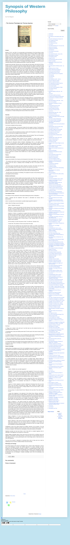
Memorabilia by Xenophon (53, 55)
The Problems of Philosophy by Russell (56, 279)
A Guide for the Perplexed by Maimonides (56, 96)
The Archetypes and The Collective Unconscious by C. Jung (55, 331)
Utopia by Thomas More (53, 140)
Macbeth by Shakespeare (53, 157)
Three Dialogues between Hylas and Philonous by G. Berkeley (55, 183)
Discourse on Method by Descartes (55, 159)
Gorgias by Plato (52, 58)
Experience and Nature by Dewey (55, 292)
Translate (55, 25)
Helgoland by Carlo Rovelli (53, 399)
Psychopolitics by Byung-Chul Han (55, 383)
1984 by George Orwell (53, 315)
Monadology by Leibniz (53, 176)
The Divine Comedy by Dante (54, 109)
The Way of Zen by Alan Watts (54, 327)
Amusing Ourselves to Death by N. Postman (57, 360)
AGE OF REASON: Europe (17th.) (55, 154)
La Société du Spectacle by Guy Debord (56, 345)
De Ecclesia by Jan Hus (53, 133)
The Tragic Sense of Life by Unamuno (55, 282)
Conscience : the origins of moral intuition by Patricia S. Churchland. (56, 398)
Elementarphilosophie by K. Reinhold (55, 219)
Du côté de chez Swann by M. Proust (55, 280)
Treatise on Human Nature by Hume (55, 187)
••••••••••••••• (51, 35)
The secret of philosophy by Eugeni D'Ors (56, 314)
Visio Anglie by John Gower (54, 127)
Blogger (39, 513)
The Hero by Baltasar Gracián (54, 158)
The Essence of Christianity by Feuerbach (56, 243)
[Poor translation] (7, 523)
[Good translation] (3, 523)
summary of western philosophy (60, 417)
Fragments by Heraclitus (53, 48)
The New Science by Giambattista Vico (56, 186)
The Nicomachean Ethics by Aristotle (55, 59)
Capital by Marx (51, 257)
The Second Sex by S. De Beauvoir (55, 318)
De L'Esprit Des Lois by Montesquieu (55, 191)
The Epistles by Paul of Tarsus (54, 72)
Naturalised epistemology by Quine (55, 346)
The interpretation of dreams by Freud (55, 271)
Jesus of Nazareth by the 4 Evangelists (56, 73)
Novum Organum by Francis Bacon (55, 145)
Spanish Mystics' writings (53, 146)
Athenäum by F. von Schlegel (54, 225)
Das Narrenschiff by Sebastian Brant (55, 134)
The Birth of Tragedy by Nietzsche (55, 261)
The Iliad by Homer (52, 41)
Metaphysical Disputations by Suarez (55, 151)
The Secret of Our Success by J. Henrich (56, 389)
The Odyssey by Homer (53, 43)
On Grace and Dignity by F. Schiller (55, 220)
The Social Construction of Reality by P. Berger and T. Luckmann (56, 342)
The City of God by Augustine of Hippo (56, 87)
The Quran (51, 93)
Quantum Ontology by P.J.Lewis (54, 391)
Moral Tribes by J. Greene (53, 382)
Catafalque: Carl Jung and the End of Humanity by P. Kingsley (55, 393)
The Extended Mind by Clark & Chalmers (56, 366)
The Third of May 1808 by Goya (54, 233)
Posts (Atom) (12, 495)
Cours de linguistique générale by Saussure (56, 283)
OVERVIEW (51, 33)
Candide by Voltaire (52, 190)
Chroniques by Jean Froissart (54, 132)
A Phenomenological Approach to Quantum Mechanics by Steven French (56, 404)
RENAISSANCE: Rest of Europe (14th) (56, 126)
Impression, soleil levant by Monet (55, 260)
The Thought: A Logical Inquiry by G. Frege (56, 286)
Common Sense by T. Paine (54, 204)
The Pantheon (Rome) (53, 88)
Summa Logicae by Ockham (54, 108)
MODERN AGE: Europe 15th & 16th (55, 137)
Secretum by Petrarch (53, 113)
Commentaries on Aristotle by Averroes (56, 97)
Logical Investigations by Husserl (55, 275)
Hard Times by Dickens (53, 250)
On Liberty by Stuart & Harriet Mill (55, 252)
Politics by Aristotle (52, 60)
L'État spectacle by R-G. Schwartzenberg (56, 356)
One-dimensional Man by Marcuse (55, 338)
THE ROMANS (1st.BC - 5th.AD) (55, 79)
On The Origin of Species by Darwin (55, 253)
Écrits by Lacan (51, 340)
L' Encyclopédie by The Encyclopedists (56, 188)
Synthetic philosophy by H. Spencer (55, 254)
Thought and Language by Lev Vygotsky (56, 298)
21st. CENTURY (52, 371)
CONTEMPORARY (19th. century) (55, 228)
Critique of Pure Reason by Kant (54, 210)
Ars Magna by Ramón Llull (53, 106)
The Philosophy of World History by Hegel (56, 239)
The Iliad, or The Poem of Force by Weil (56, 304)
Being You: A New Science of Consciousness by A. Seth (54, 401)
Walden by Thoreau (52, 249)
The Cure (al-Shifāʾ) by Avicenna (54, 95)
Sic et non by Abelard (52, 101)
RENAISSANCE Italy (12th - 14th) (55, 112)
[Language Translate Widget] (54, 24)
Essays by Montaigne (52, 150)
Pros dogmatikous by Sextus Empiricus (56, 83)
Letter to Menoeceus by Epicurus (55, 69)
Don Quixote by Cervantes (53, 155)
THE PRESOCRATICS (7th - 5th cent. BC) (56, 45)
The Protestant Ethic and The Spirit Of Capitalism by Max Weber (55, 278)
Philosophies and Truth (53, 408)
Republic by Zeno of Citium (53, 68)
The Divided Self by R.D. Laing (54, 332)
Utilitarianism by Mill (52, 256)
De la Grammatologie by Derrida (54, 347)
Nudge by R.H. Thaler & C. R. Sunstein (56, 376)
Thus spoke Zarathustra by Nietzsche (55, 265)
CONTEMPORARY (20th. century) (55, 274)
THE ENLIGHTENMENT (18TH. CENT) (56, 178)
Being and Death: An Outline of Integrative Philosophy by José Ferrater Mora (56, 334)
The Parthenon (51, 49)
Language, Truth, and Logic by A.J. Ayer (56, 301)
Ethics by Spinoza (52, 172)
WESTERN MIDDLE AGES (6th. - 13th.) (56, 100)
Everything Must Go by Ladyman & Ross (56, 375)
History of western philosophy (60, 414)
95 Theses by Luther (52, 141)
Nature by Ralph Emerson (53, 240)
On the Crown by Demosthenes (54, 70)
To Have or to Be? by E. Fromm (54, 355)
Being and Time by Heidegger (54, 293)
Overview (13, 501)
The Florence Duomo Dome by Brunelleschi (56, 123)
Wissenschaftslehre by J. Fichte (54, 221)
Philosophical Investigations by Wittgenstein (56, 322)
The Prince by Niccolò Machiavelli (55, 118)
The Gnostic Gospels (52, 85)
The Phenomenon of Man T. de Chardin (56, 323)
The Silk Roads (51, 76)
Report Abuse (51, 411)
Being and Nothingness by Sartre (55, 305)
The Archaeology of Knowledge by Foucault (56, 349)
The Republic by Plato (53, 56)
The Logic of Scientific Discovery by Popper (56, 297)
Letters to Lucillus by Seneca (54, 81)
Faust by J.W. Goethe (53, 231)
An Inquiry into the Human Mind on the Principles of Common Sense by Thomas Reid (56, 201)
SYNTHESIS (51, 406)
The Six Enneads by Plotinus (54, 84)
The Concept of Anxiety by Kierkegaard (56, 248)
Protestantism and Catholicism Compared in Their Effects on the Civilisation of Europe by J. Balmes (57, 245)
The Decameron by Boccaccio (54, 115)
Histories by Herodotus (53, 47)
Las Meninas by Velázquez (53, 163)
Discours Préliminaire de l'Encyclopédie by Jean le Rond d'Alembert (56, 193)
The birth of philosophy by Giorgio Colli (56, 38)
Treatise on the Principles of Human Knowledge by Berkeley (55, 181)
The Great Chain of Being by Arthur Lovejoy (56, 300)
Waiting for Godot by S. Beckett (54, 324)
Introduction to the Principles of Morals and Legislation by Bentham (56, 212)
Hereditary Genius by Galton (54, 258)
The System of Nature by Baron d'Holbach (56, 203)
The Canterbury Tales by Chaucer (55, 130)
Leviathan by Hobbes (52, 166)
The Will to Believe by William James (55, 270)
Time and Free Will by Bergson (54, 266)
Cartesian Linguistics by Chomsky (55, 343)
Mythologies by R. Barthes (53, 326)
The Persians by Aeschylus (53, 51)
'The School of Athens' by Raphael (55, 120)
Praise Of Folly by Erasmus (54, 138)
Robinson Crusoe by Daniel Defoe (55, 184)
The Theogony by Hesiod (53, 40)
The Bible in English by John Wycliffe (55, 129)
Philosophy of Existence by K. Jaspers (55, 302)
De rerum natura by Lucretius (54, 80)
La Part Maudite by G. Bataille (54, 317)
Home (24, 493)
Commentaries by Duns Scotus (54, 105)
